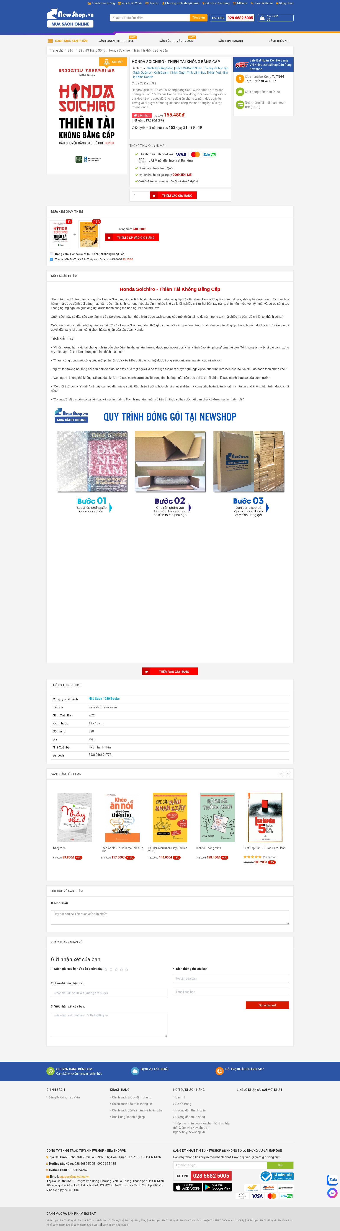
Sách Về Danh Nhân (188, 68)
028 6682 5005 (240, 18)
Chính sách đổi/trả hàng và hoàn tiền (137, 1110)
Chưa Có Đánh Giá (144, 83)
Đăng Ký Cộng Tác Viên (64, 1097)
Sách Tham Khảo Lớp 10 (96, 1220)
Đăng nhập (285, 3)
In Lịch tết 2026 (132, 3)
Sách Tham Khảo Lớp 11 (116, 1224)
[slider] (117, 969)
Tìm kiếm (198, 17)
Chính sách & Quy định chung (131, 1097)
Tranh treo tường (103, 3)
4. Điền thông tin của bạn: (190, 968)
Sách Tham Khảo (62, 1224)
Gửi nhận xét (267, 1005)
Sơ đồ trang (183, 1104)
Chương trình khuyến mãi (182, 3)
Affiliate (240, 3)
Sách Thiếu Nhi (279, 40)
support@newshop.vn (75, 1176)
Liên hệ (180, 1097)
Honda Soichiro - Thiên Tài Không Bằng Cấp (138, 50)
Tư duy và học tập (216, 68)
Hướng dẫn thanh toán (190, 1110)
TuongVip (117, 1220)
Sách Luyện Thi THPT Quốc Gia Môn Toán (171, 1220)
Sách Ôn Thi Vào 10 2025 (176, 40)
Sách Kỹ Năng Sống (92, 50)
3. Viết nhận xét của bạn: (68, 1006)
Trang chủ (57, 50)
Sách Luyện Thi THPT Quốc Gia (63, 1220)
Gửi (280, 1165)
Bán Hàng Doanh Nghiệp (128, 1117)
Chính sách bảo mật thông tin (132, 1104)
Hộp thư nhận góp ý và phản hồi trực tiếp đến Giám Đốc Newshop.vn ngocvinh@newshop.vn (201, 1128)
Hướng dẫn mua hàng (190, 1117)
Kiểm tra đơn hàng (217, 3)
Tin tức (154, 3)
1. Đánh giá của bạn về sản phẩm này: (77, 968)
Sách (71, 50)
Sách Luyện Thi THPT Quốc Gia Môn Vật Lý (220, 1220)
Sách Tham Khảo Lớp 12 (87, 1224)
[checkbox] (88, 254)
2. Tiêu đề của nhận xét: (67, 983)
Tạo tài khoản (262, 3)
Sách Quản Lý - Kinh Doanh (151, 72)
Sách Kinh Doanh (230, 40)
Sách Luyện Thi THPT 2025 (116, 40)
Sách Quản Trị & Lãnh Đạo (188, 72)
